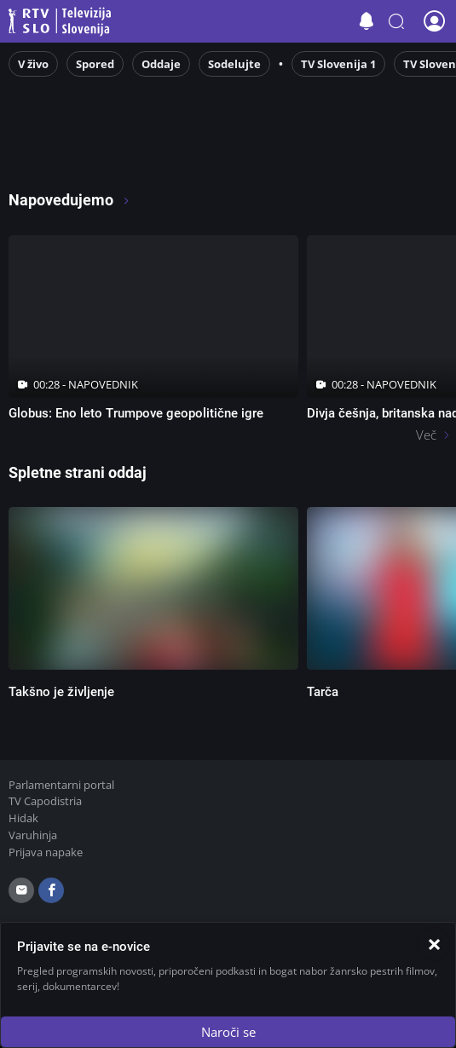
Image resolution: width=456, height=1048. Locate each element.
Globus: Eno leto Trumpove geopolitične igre (136, 413)
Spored (95, 64)
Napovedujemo (69, 200)
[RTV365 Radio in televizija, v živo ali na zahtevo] (153, 154)
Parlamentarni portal (61, 784)
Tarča (322, 692)
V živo (33, 64)
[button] (396, 21)
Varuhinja (33, 835)
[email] (21, 890)
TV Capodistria (45, 801)
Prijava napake (46, 852)
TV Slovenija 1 (338, 64)
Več (426, 434)
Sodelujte (234, 64)
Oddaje (161, 64)
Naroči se (228, 1031)
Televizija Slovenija (62, 22)
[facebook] (51, 890)
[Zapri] (434, 944)
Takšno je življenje (61, 692)
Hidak (23, 818)
